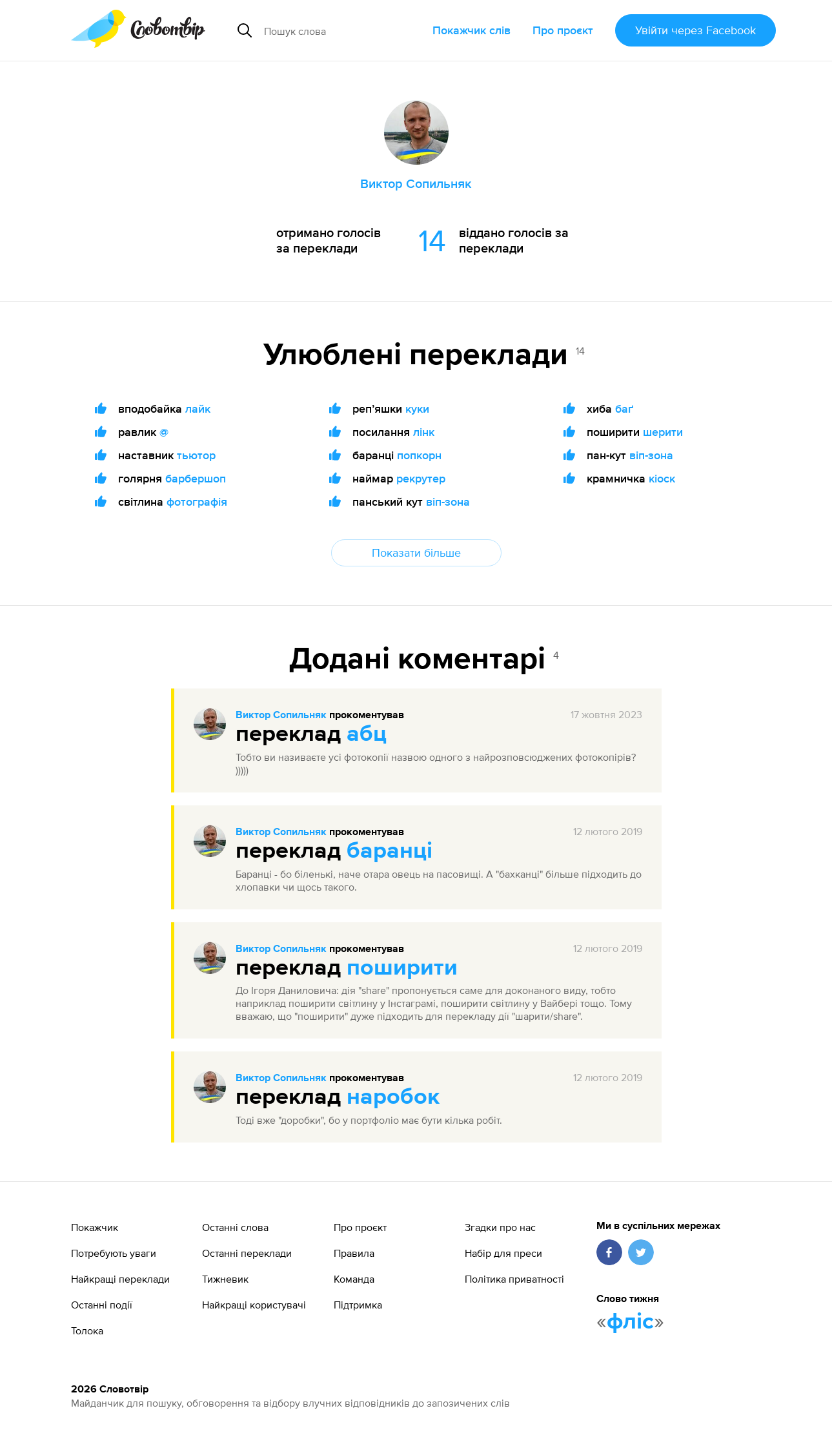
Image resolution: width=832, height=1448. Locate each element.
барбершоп (195, 478)
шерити (663, 432)
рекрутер (420, 478)
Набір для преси (503, 1253)
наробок (393, 1097)
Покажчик (94, 1227)
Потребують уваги (113, 1253)
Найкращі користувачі (254, 1304)
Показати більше (416, 552)
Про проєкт (563, 30)
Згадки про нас (500, 1227)
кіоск (662, 478)
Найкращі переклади (120, 1279)
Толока (87, 1330)
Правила (354, 1253)
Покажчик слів (471, 30)
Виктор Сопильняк (281, 715)
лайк (197, 408)
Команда (354, 1279)
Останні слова (235, 1227)
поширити (402, 968)
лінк (423, 432)
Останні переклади (247, 1253)
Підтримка (358, 1304)
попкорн (419, 455)
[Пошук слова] (343, 30)
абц (367, 734)
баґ (624, 408)
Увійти (695, 30)
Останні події (101, 1304)
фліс (630, 1322)
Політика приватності (514, 1279)
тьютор (196, 455)
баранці (389, 851)
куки (417, 408)
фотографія (197, 501)
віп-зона (448, 501)
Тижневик (225, 1279)
